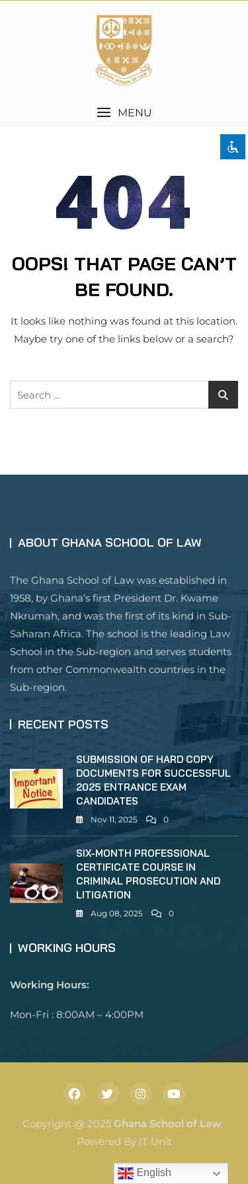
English (144, 1173)
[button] (124, 112)
